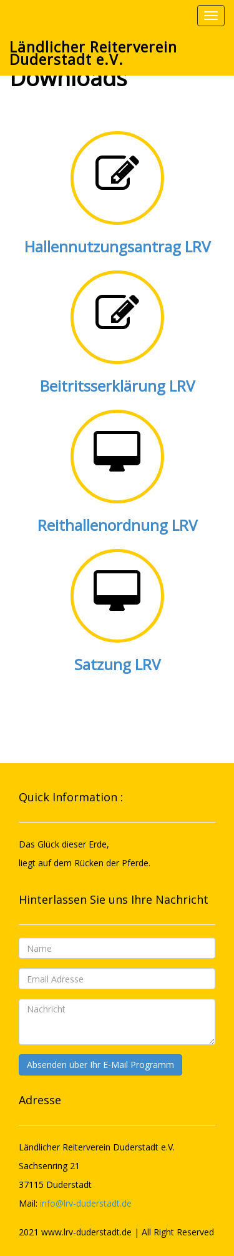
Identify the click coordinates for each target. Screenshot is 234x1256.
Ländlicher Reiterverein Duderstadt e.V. (93, 53)
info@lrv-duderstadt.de (86, 1203)
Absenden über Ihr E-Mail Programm (100, 1065)
